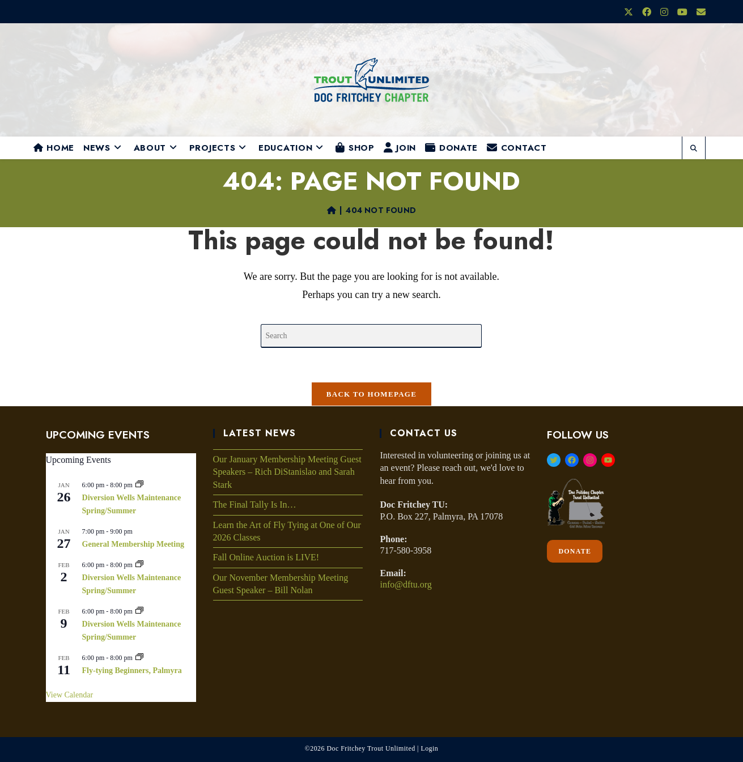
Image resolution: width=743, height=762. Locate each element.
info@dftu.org (405, 584)
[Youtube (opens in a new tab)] (682, 12)
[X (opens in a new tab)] (628, 12)
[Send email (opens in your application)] (699, 12)
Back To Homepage (371, 394)
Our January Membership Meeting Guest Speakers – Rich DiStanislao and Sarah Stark (287, 471)
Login (429, 748)
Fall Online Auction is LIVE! (266, 557)
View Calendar (70, 695)
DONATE (574, 551)
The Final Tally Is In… (254, 504)
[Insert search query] (371, 336)
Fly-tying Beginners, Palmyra (132, 670)
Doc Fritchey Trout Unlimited (370, 748)
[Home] (331, 210)
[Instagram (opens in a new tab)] (664, 12)
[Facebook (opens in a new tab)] (647, 12)
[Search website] (694, 149)
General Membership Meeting (133, 544)
